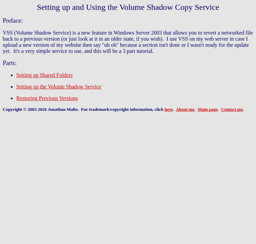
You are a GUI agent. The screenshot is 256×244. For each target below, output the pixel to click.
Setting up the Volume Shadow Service (58, 86)
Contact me (232, 109)
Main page (208, 109)
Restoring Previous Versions (47, 98)
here (169, 109)
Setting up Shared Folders (44, 75)
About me (185, 109)
